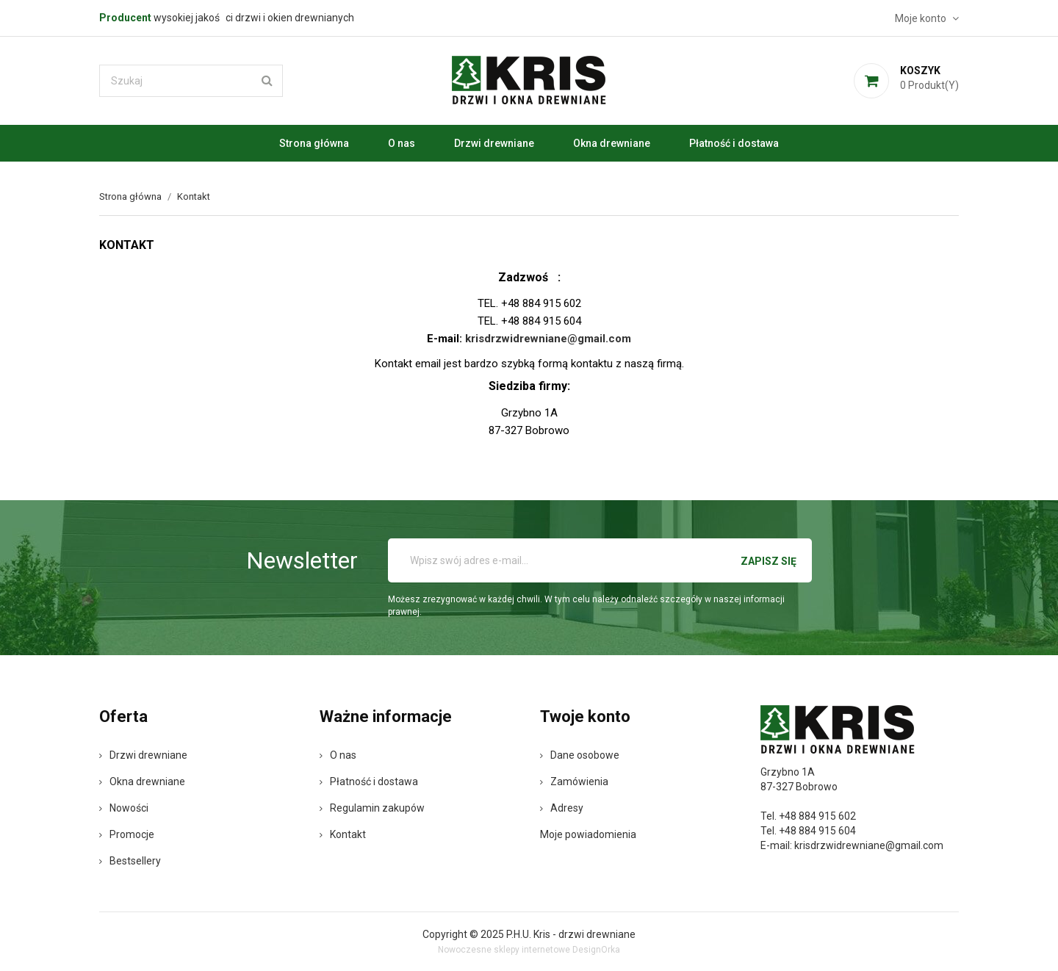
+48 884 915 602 (817, 816)
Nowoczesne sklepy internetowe (504, 950)
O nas (401, 143)
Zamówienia (574, 781)
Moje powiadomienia (588, 834)
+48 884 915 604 (817, 831)
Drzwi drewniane (494, 143)
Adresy (561, 808)
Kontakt (343, 834)
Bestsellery (130, 861)
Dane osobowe (579, 755)
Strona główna (314, 143)
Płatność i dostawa (734, 143)
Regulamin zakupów (372, 808)
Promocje (126, 834)
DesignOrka (596, 950)
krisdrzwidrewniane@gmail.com (868, 845)
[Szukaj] (191, 81)
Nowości (123, 808)
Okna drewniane (611, 143)
